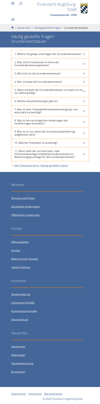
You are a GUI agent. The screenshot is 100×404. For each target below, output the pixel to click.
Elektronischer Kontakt (24, 259)
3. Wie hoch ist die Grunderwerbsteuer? (37, 73)
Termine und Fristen (23, 198)
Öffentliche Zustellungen (25, 215)
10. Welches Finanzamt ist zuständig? (36, 142)
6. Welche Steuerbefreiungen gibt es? (36, 101)
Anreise (15, 250)
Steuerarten (18, 346)
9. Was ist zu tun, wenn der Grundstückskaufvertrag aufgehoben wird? (44, 133)
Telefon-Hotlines (20, 267)
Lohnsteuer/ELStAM (22, 302)
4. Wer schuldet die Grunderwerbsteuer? (38, 81)
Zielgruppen (18, 355)
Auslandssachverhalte (24, 311)
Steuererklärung (20, 294)
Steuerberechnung (22, 363)
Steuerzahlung (19, 319)
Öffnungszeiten (20, 242)
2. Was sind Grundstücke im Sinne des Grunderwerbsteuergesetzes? (36, 64)
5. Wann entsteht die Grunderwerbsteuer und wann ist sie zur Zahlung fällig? (48, 91)
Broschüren (18, 372)
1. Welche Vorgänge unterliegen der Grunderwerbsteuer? (48, 54)
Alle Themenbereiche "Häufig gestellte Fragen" (41, 165)
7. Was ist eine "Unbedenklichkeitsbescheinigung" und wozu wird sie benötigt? (46, 111)
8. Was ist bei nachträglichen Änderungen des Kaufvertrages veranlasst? (41, 122)
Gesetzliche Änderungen (25, 206)
